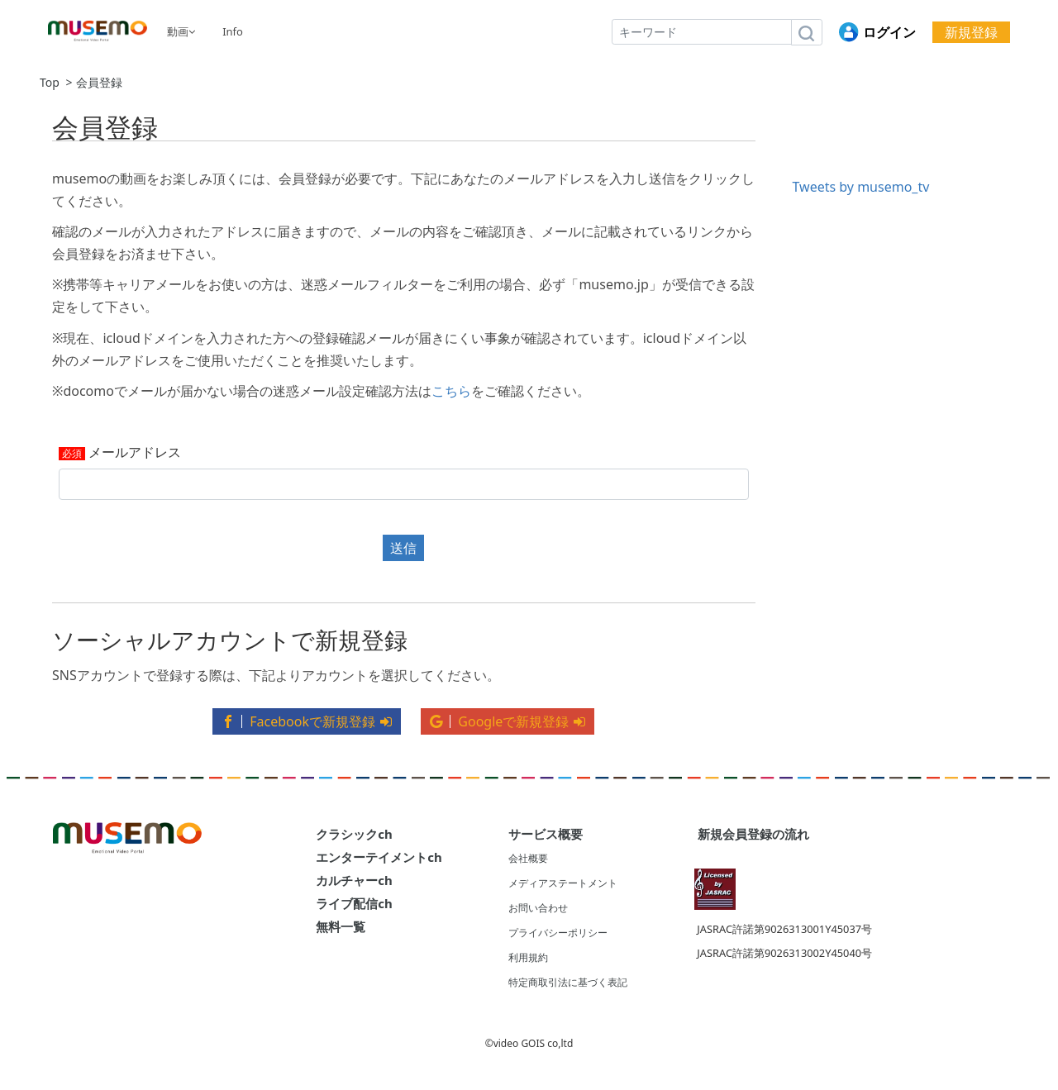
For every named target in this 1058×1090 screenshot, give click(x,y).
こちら (451, 391)
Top (50, 82)
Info (232, 31)
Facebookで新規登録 (307, 721)
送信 (403, 548)
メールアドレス (134, 452)
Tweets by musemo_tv (861, 186)
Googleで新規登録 (507, 721)
